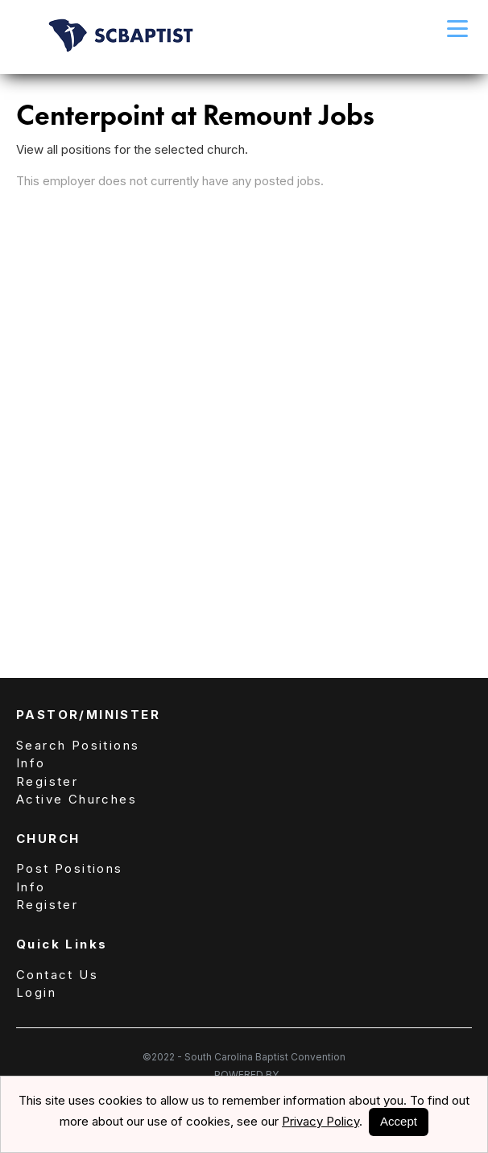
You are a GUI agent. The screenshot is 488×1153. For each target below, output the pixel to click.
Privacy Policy (320, 1121)
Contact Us (57, 974)
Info (31, 763)
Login (36, 992)
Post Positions (69, 868)
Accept (398, 1121)
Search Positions (77, 745)
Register (47, 781)
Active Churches (76, 799)
